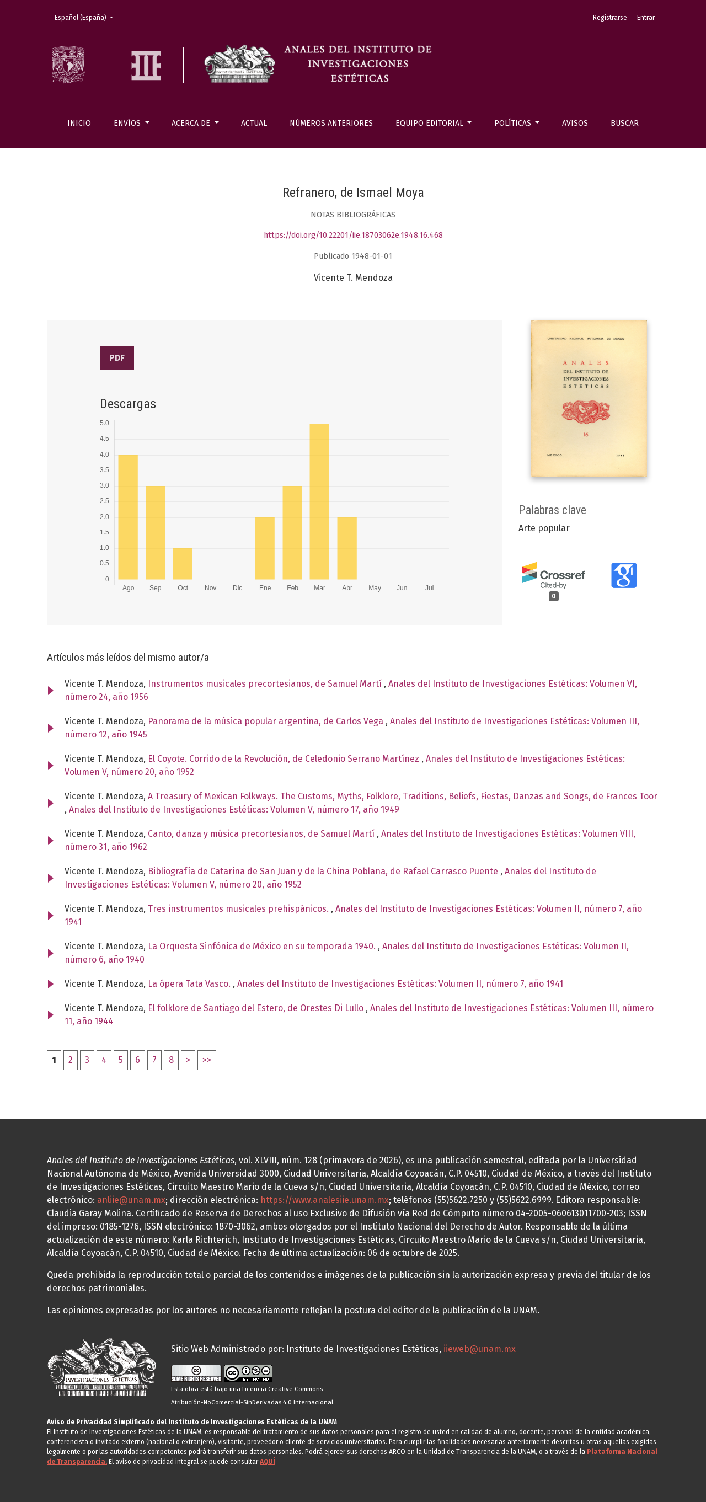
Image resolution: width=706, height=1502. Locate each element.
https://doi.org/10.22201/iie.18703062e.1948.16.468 (353, 235)
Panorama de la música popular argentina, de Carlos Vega (267, 721)
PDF (117, 357)
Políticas (513, 123)
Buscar (625, 123)
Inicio (79, 123)
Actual (254, 123)
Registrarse (610, 18)
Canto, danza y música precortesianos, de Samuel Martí (262, 833)
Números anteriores (331, 123)
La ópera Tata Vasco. (190, 984)
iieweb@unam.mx (479, 1349)
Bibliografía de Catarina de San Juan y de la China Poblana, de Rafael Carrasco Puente (324, 871)
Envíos (128, 123)
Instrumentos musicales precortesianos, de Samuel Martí (266, 683)
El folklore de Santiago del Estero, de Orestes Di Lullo (257, 1008)
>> (206, 1060)
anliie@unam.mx (131, 1200)
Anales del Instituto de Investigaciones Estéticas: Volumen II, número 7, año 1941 (400, 984)
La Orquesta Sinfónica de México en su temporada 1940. (263, 946)
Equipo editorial (430, 123)
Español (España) (87, 17)
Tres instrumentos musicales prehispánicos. (239, 909)
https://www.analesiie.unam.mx (324, 1200)
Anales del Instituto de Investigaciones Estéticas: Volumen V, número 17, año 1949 (234, 809)
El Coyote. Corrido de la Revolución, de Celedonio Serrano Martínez (284, 758)
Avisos (575, 123)
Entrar (646, 18)
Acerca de (192, 123)
